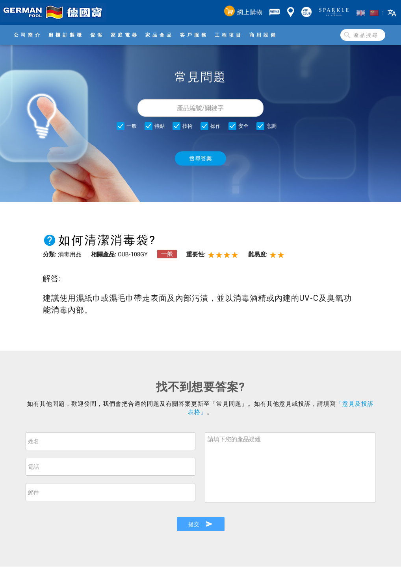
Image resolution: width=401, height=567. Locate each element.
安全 (243, 126)
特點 (159, 126)
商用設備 (263, 35)
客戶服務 (194, 35)
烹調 (271, 126)
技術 (187, 126)
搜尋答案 (200, 158)
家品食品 (159, 35)
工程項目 (229, 35)
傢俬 (97, 35)
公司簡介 (28, 35)
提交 (200, 524)
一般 (131, 126)
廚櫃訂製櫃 (66, 35)
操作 (215, 126)
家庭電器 (125, 35)
